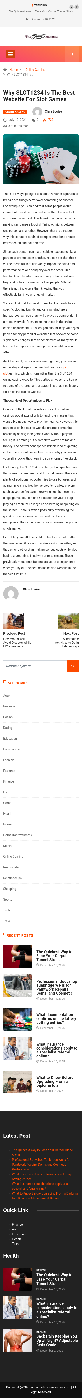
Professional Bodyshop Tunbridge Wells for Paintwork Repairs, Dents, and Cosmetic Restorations (41, 1164)
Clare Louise (53, 111)
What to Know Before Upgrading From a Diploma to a (54, 1081)
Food (6, 792)
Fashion (8, 760)
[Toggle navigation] (10, 54)
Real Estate (11, 867)
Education (10, 738)
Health (7, 813)
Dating (7, 728)
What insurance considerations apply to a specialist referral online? (56, 1050)
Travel (7, 921)
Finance (8, 781)
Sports (7, 899)
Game (7, 803)
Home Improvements (17, 835)
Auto (6, 695)
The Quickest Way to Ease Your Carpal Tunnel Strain (41, 11)
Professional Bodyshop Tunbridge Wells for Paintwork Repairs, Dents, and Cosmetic (56, 987)
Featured (9, 770)
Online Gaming (35, 69)
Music (7, 846)
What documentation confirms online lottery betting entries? (56, 1018)
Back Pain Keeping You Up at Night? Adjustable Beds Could (57, 1340)
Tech (6, 910)
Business (9, 706)
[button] (71, 7)
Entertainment (13, 749)
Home (13, 69)
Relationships (12, 878)
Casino (8, 717)
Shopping (9, 889)
